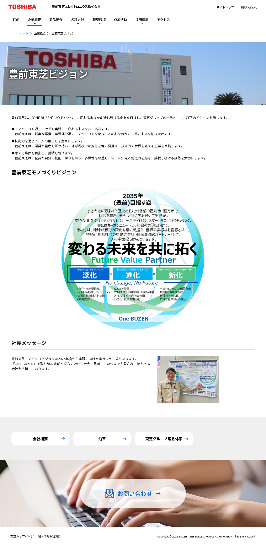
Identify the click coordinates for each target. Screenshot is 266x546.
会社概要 (40, 438)
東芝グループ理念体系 (163, 438)
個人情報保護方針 (49, 536)
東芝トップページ (22, 536)
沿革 (102, 438)
